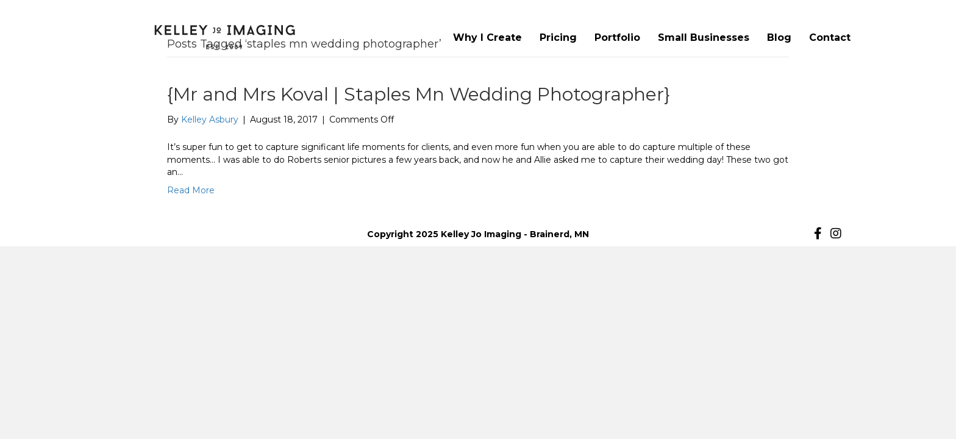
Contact (830, 37)
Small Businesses (703, 37)
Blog (779, 37)
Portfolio (617, 37)
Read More (191, 190)
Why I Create (487, 37)
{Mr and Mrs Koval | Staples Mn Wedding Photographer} (418, 94)
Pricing (558, 37)
